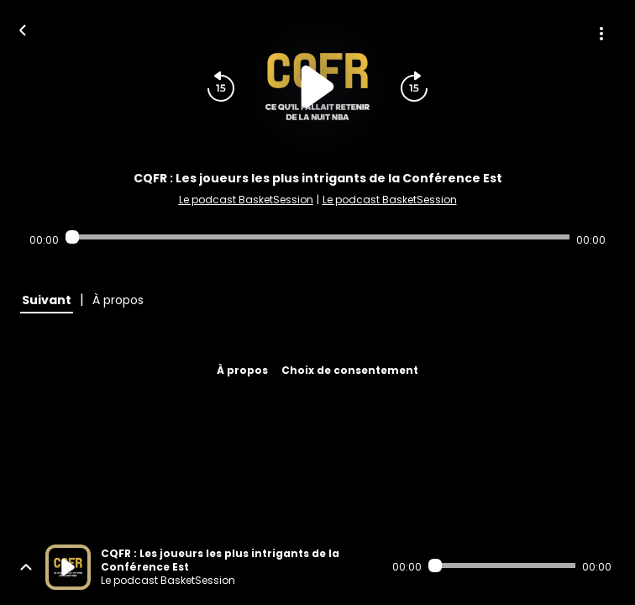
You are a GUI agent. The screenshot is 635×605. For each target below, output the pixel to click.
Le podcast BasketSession (246, 199)
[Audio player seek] (317, 237)
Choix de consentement (349, 370)
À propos (242, 370)
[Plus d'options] (601, 33)
